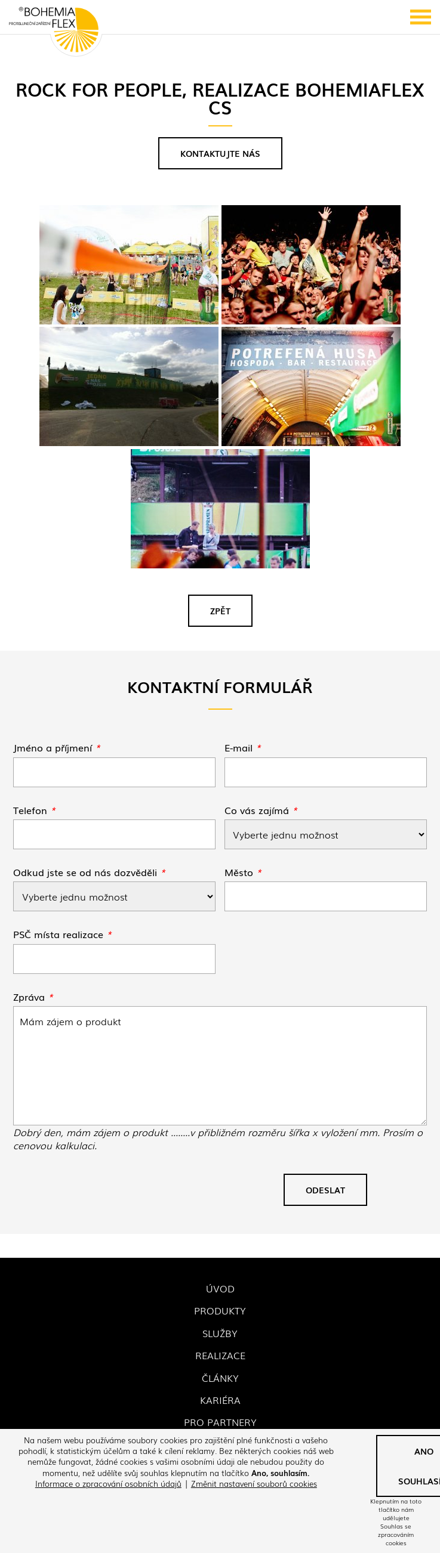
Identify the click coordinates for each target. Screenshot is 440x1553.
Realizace (220, 1355)
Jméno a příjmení (56, 747)
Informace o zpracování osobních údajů (108, 1483)
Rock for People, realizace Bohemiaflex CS (220, 1065)
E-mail (242, 747)
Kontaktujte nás (220, 153)
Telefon (34, 810)
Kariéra (220, 1400)
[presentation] (104, 1194)
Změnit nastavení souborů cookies (254, 1483)
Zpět (220, 611)
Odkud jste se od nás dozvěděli (89, 872)
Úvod (220, 1288)
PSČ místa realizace (62, 934)
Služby (220, 1333)
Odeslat (325, 1190)
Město (242, 872)
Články (220, 1378)
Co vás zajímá (260, 810)
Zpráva (33, 996)
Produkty (220, 1310)
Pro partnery (220, 1422)
